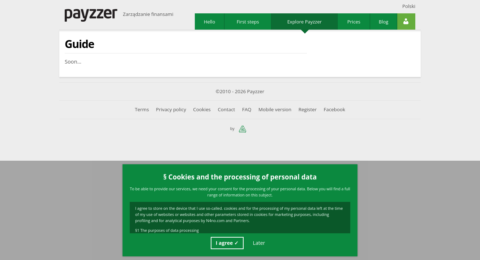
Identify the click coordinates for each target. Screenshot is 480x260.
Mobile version (274, 109)
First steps (248, 21)
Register (308, 109)
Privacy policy (171, 109)
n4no (242, 129)
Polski (408, 6)
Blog (384, 21)
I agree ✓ (227, 242)
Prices (353, 21)
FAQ (247, 109)
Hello (209, 21)
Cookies (202, 109)
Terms (142, 109)
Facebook (334, 109)
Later (259, 242)
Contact (226, 109)
